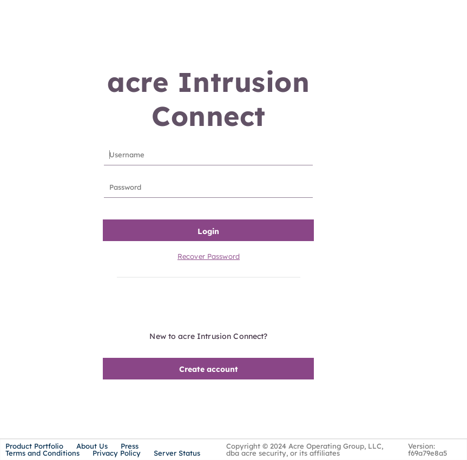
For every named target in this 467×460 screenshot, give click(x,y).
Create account (208, 369)
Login (208, 231)
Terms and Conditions (42, 453)
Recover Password (208, 256)
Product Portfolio (34, 446)
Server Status (177, 453)
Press (130, 446)
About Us (92, 446)
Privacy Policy (117, 453)
